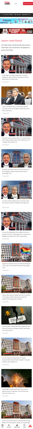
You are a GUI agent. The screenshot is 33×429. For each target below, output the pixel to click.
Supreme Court (27, 14)
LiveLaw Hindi (8, 14)
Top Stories (17, 14)
